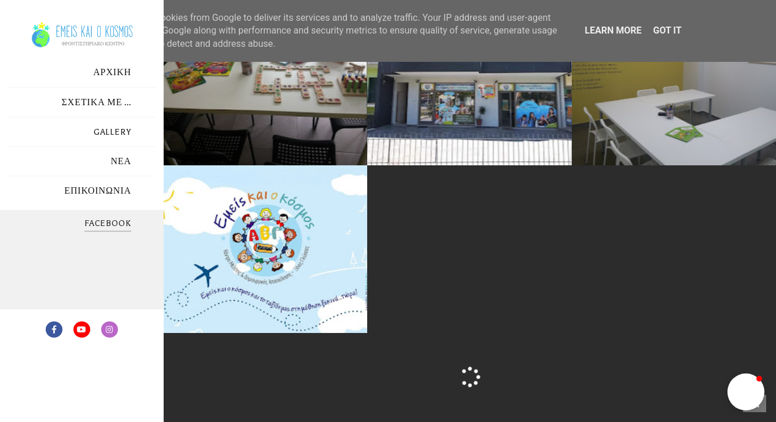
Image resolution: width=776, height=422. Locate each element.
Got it (667, 30)
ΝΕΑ (120, 161)
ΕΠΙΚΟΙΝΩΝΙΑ (97, 191)
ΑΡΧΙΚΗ (112, 72)
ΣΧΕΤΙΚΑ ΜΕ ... (96, 103)
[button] (745, 391)
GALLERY (112, 132)
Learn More (613, 30)
